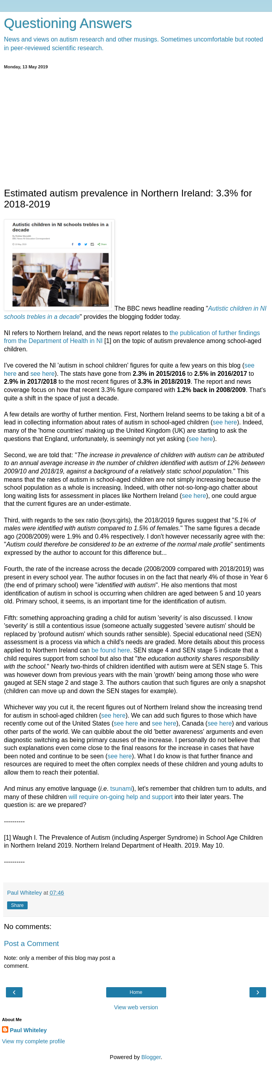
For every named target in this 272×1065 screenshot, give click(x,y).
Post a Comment (31, 943)
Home (135, 992)
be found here (111, 650)
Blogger (151, 1057)
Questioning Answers (68, 23)
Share (17, 905)
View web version (136, 1007)
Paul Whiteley (28, 1030)
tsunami (121, 788)
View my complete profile (33, 1041)
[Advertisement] (136, 128)
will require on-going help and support (121, 797)
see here (42, 373)
